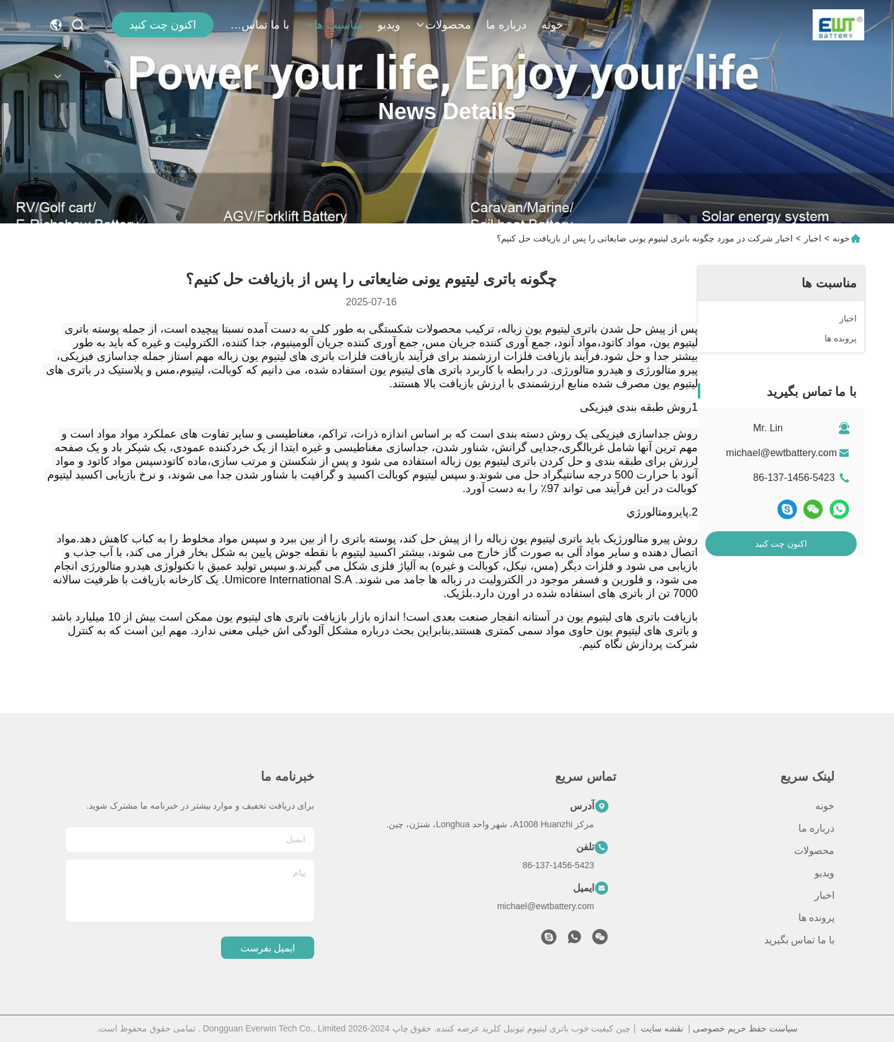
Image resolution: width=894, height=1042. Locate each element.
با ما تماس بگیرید (259, 25)
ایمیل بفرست (267, 948)
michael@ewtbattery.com (781, 452)
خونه (552, 25)
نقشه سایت (662, 1028)
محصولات (443, 25)
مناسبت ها (333, 25)
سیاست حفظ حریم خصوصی (745, 1028)
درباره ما (506, 25)
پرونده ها (816, 917)
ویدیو (388, 25)
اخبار (812, 238)
